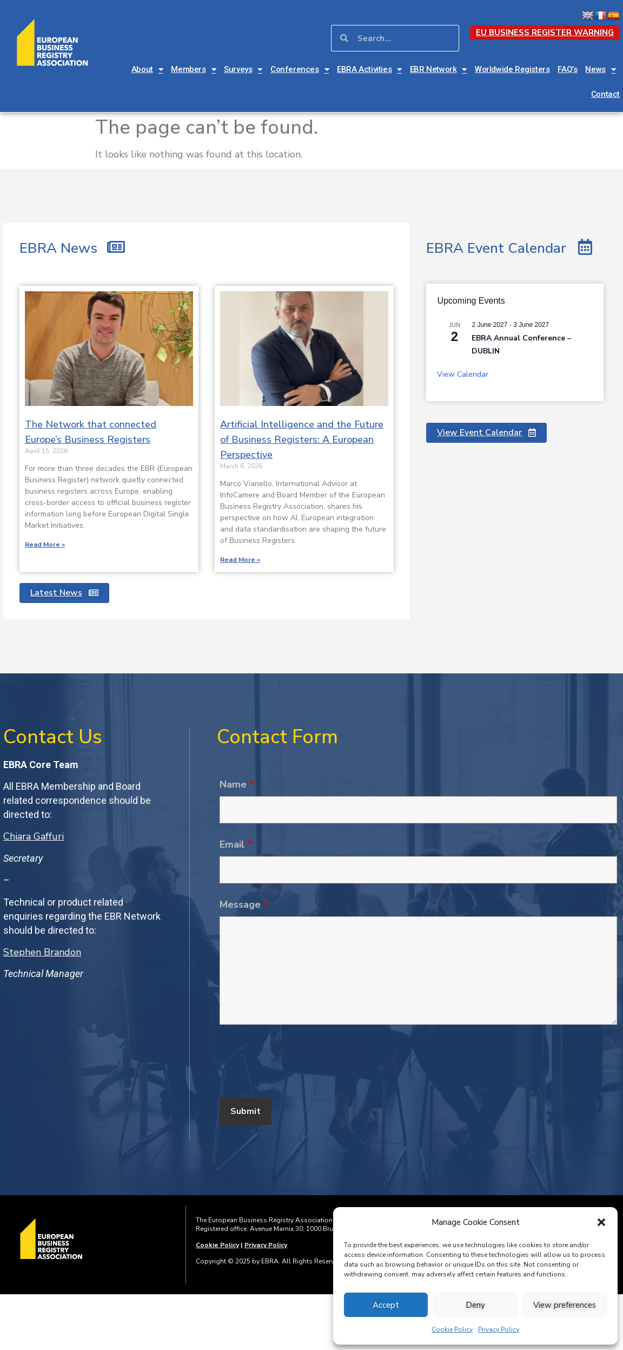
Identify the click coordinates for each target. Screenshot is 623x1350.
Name (237, 784)
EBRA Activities (369, 69)
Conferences (299, 69)
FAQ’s (567, 69)
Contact (605, 94)
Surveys (243, 69)
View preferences (564, 1305)
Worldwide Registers (512, 69)
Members (193, 69)
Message (244, 904)
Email (236, 844)
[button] (601, 1222)
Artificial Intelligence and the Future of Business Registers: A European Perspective (301, 439)
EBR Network (438, 69)
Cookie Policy (452, 1329)
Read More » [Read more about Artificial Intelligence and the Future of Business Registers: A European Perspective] (240, 559)
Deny (475, 1305)
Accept (386, 1305)
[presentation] (302, 1063)
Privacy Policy (498, 1329)
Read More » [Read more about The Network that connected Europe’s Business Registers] (45, 544)
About (147, 69)
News (600, 69)
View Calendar (462, 374)
